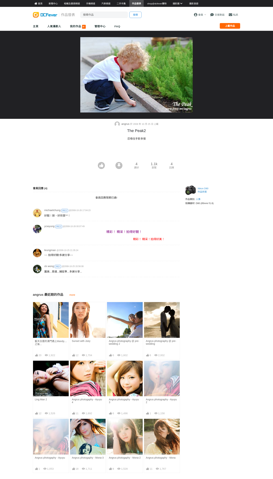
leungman (50, 250)
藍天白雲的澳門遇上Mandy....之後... (51, 343)
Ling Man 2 (41, 399)
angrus (122, 123)
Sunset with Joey (81, 341)
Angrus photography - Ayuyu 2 (161, 401)
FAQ (117, 26)
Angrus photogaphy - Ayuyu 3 (124, 401)
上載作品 (230, 25)
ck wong (49, 266)
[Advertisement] (136, 152)
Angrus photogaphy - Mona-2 (125, 457)
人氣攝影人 (54, 26)
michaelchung (52, 210)
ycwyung (49, 226)
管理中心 (100, 26)
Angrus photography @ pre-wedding (161, 342)
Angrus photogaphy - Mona (161, 457)
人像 (198, 199)
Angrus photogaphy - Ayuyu (50, 457)
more (72, 294)
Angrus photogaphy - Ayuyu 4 (87, 401)
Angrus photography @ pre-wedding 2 (124, 342)
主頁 (35, 26)
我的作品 (78, 27)
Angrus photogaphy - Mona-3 (88, 457)
